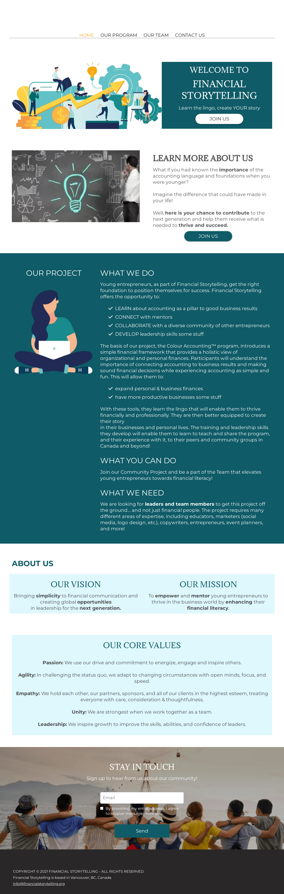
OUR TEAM (156, 35)
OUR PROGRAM (118, 35)
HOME (86, 35)
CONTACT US (190, 35)
